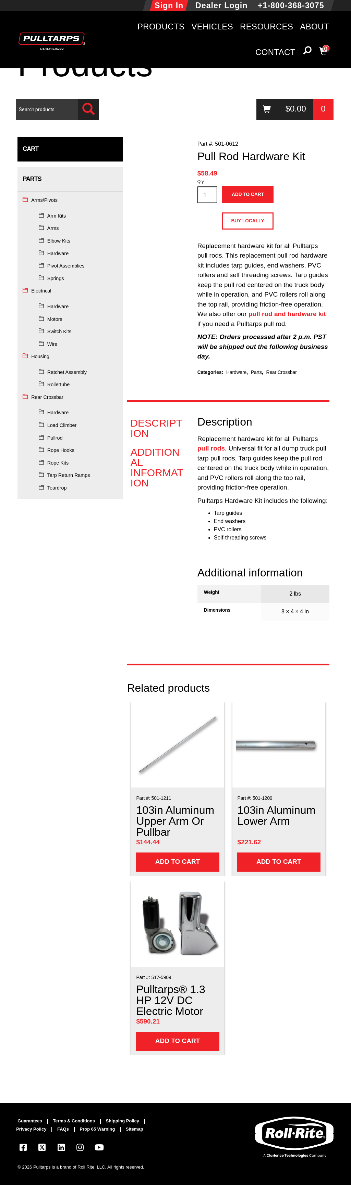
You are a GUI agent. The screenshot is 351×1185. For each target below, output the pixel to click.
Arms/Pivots (44, 200)
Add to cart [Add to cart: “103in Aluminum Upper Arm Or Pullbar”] (177, 861)
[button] (307, 52)
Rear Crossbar (47, 397)
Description (156, 428)
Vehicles (212, 26)
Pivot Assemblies (66, 266)
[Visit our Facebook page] (23, 1148)
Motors (54, 319)
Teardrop (57, 488)
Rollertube (58, 384)
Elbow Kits (58, 241)
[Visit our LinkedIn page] (61, 1148)
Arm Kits (56, 216)
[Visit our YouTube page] (99, 1148)
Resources (266, 26)
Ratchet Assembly (67, 372)
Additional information (156, 467)
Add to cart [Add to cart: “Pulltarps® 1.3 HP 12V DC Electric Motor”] (177, 1040)
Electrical (41, 291)
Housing (40, 356)
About (314, 26)
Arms (53, 228)
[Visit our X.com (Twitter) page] (42, 1148)
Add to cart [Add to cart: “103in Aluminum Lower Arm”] (278, 861)
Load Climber (62, 425)
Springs (55, 278)
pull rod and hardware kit (287, 313)
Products (161, 26)
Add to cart (248, 194)
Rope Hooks (60, 450)
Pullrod (55, 438)
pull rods (211, 448)
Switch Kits (59, 331)
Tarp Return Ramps (68, 475)
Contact (275, 52)
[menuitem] (32, 1121)
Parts (256, 372)
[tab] (157, 428)
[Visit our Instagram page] (80, 1148)
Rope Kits (58, 463)
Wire (52, 344)
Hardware (58, 253)
